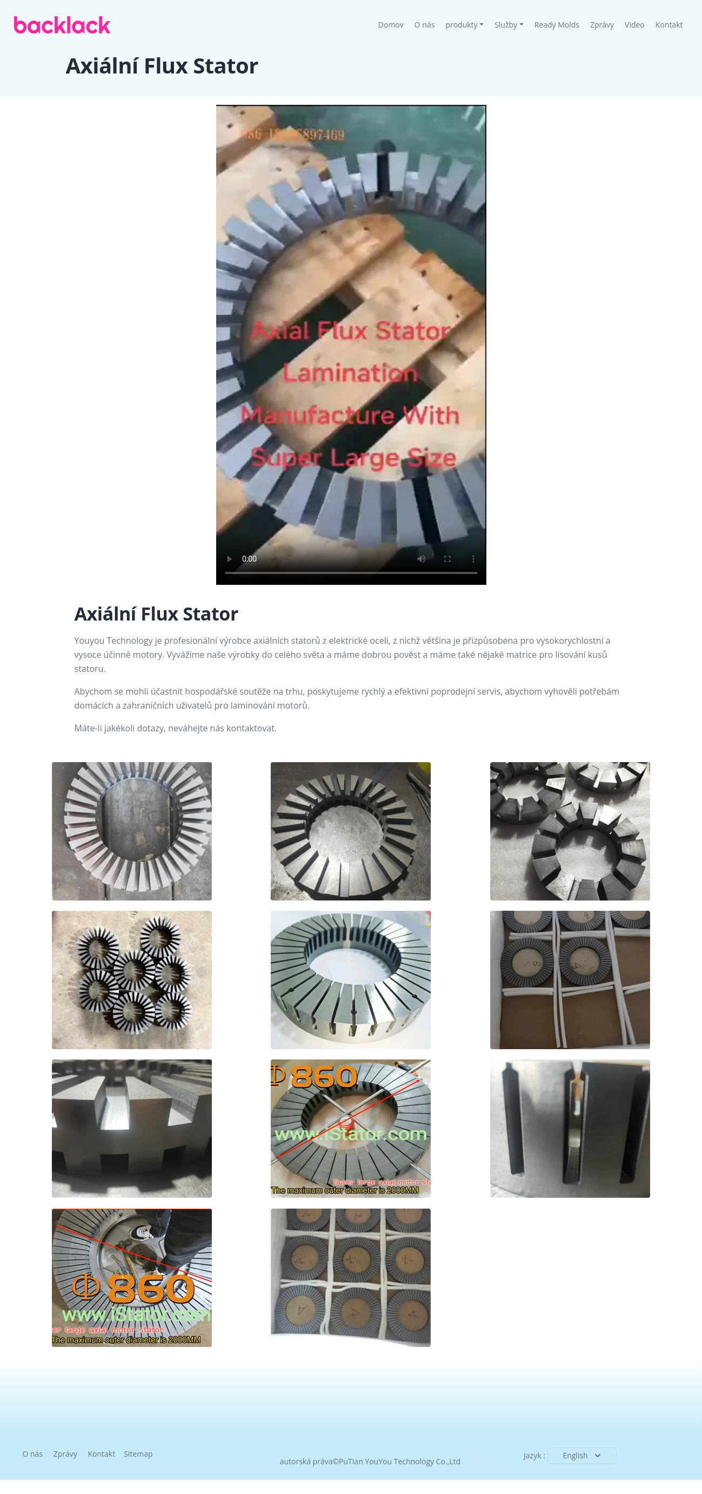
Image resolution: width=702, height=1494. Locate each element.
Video (635, 24)
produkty (461, 24)
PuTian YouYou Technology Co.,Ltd (399, 1461)
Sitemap (138, 1454)
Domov (393, 24)
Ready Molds (556, 24)
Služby (505, 24)
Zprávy (602, 24)
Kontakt (669, 24)
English (583, 1455)
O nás (424, 24)
